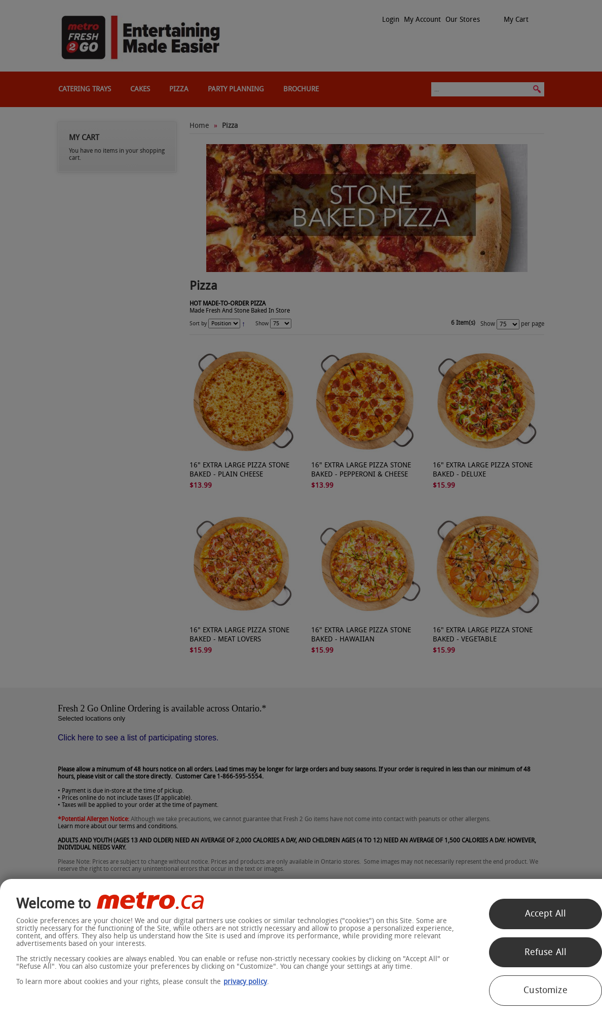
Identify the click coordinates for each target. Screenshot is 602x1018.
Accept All (546, 913)
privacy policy (245, 981)
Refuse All (545, 952)
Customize (545, 990)
